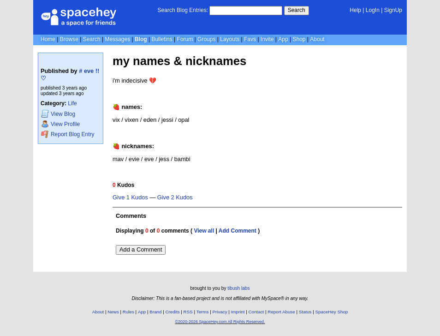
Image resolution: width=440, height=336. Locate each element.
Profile (60, 124)
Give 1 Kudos (130, 197)
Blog (141, 39)
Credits (173, 311)
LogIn (373, 10)
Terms (202, 311)
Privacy (219, 311)
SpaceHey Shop (331, 311)
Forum (185, 39)
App (283, 39)
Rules (128, 311)
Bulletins (161, 39)
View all (204, 231)
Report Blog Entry (67, 134)
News (113, 311)
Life (72, 103)
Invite (267, 39)
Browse (69, 39)
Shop (298, 39)
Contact (256, 311)
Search (296, 10)
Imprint (238, 311)
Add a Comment (140, 249)
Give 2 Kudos (175, 197)
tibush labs (238, 288)
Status (305, 311)
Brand (155, 311)
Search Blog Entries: (183, 10)
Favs (250, 39)
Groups (206, 39)
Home (48, 39)
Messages (117, 39)
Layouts (229, 39)
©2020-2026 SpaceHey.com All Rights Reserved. (220, 321)
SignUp (393, 10)
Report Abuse (281, 311)
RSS (188, 311)
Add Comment (237, 231)
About (317, 39)
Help (355, 10)
